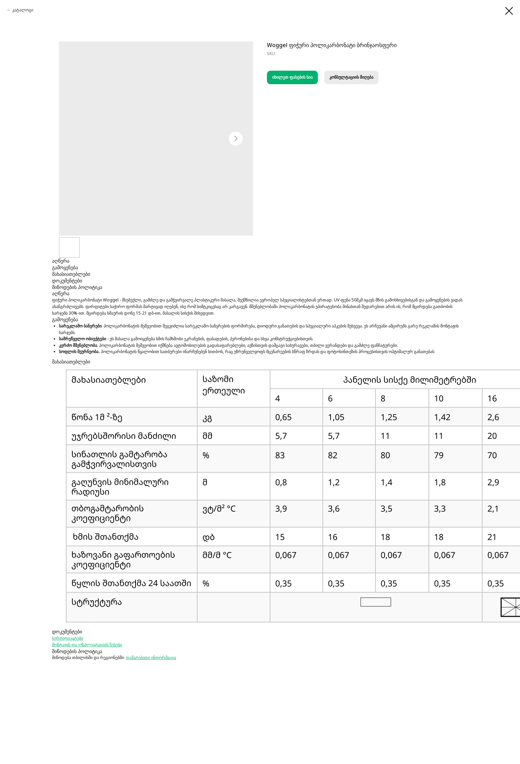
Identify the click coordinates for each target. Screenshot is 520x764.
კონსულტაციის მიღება (351, 77)
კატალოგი (22, 10)
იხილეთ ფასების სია (292, 77)
